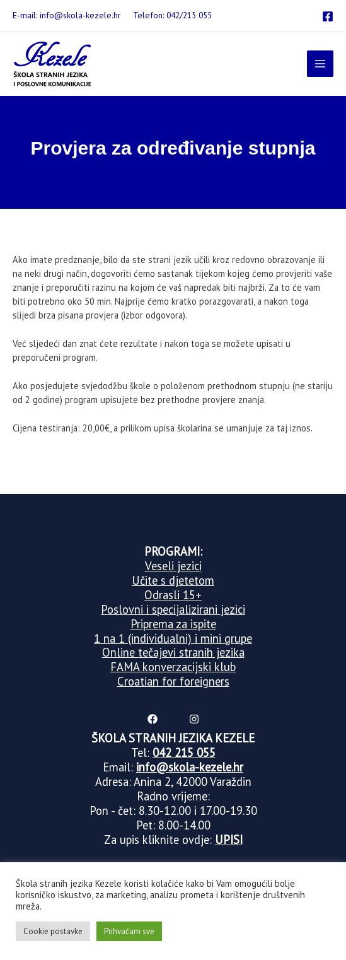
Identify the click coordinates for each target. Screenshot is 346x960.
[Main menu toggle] (320, 63)
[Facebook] (327, 16)
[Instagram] (194, 719)
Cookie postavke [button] (53, 931)
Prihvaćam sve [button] (129, 931)
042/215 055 (189, 15)
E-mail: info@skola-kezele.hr (66, 15)
